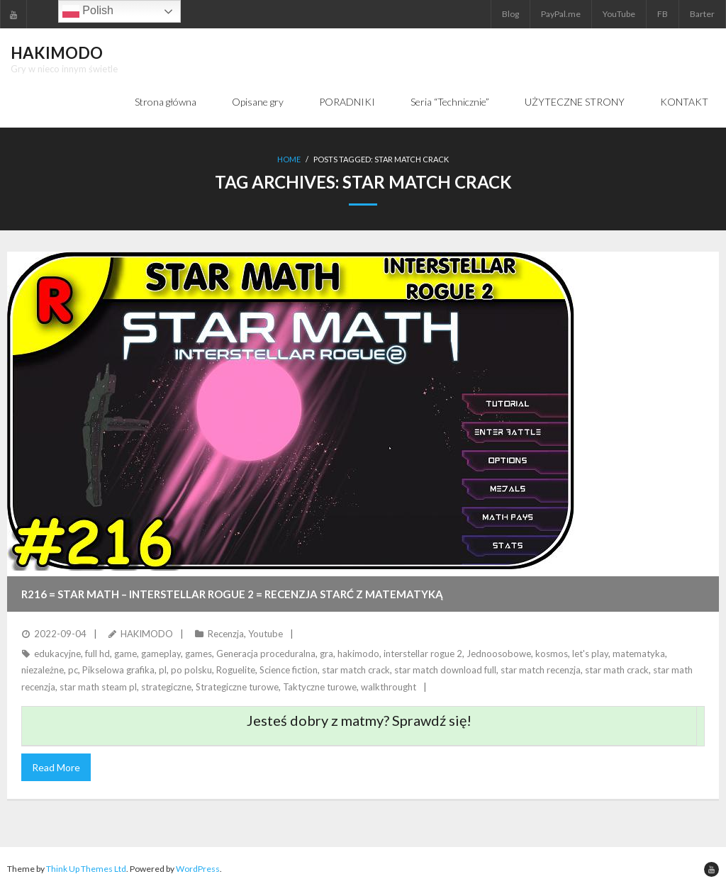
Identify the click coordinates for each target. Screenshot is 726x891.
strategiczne (166, 687)
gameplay (161, 653)
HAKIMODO (147, 633)
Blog (510, 14)
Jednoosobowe (499, 653)
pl (163, 670)
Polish (87, 11)
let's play (590, 653)
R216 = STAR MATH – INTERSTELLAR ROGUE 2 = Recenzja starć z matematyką (232, 594)
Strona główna (165, 102)
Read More (56, 767)
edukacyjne (57, 653)
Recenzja (226, 633)
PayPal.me (561, 14)
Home (289, 159)
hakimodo (358, 653)
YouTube (619, 14)
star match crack (356, 670)
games (198, 653)
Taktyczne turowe (320, 687)
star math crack (617, 670)
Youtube (265, 633)
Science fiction (288, 670)
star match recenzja (541, 670)
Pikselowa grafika (118, 670)
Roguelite (235, 670)
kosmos (551, 653)
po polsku (191, 670)
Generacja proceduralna (265, 653)
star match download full (445, 670)
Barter (702, 14)
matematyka (639, 653)
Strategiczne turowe (237, 687)
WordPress (198, 868)
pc (73, 670)
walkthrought (388, 687)
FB (662, 14)
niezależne (42, 670)
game (125, 653)
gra (326, 653)
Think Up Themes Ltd (86, 868)
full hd (97, 653)
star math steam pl (98, 687)
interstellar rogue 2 (423, 653)
